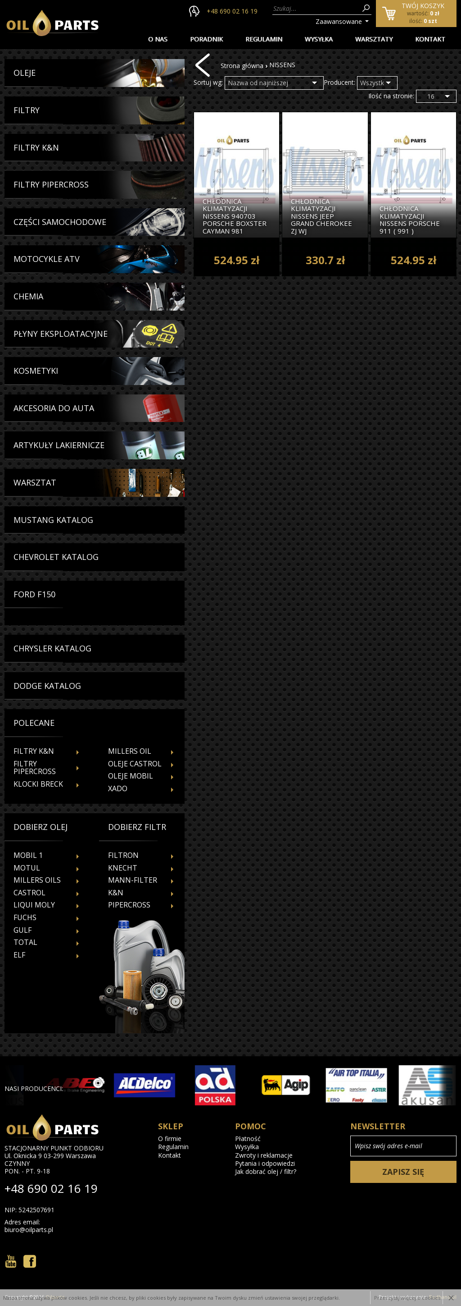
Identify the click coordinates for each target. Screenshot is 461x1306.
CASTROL (29, 893)
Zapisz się (403, 1171)
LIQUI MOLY (34, 905)
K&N (115, 893)
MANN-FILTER (132, 880)
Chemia (28, 297)
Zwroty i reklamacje (264, 1155)
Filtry (27, 110)
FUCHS (25, 917)
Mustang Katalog (53, 520)
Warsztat (35, 483)
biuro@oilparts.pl (29, 1230)
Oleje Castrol (135, 764)
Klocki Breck (38, 784)
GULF (23, 930)
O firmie (169, 1139)
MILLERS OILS (37, 880)
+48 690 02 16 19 (232, 11)
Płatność (248, 1139)
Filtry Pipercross (51, 185)
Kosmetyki (36, 371)
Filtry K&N (36, 148)
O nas (157, 39)
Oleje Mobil (130, 776)
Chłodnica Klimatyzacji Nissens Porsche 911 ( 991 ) (410, 219)
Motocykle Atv (47, 259)
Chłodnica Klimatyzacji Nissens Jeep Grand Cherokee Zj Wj (321, 216)
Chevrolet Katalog (56, 557)
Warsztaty (374, 39)
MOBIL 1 (28, 855)
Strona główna (242, 65)
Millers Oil (129, 751)
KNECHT (122, 868)
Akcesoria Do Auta (54, 408)
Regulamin (263, 39)
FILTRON (123, 855)
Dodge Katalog (47, 686)
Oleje (25, 73)
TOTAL (25, 942)
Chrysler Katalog (52, 649)
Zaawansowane (339, 21)
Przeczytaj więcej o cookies (407, 1297)
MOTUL (27, 868)
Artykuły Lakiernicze (59, 445)
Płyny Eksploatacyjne (61, 334)
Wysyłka (319, 39)
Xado (117, 788)
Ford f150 (34, 595)
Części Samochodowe (60, 222)
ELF (19, 955)
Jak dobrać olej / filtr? (265, 1172)
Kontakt (430, 39)
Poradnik (206, 39)
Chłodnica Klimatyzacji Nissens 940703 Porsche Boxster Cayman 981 (235, 216)
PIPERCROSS (129, 905)
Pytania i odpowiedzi (265, 1163)
